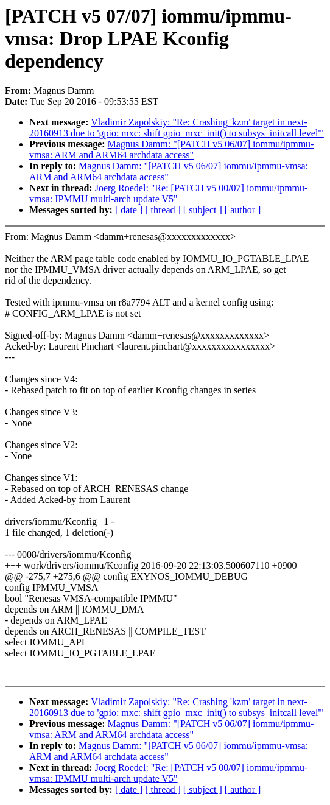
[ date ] (128, 210)
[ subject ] (202, 210)
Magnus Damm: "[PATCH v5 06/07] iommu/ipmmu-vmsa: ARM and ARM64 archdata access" (171, 149)
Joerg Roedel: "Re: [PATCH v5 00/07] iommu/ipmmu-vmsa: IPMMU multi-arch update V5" (168, 193)
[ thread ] (163, 210)
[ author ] (243, 210)
